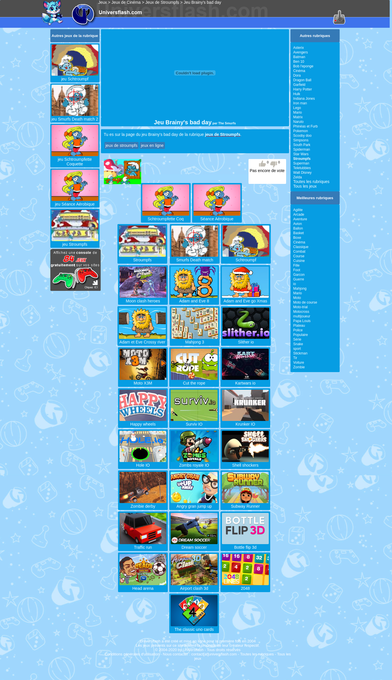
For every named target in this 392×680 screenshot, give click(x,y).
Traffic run (142, 545)
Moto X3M (142, 380)
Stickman (300, 353)
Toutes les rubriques (311, 181)
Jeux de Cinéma (126, 2)
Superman (301, 163)
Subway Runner (245, 504)
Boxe (297, 238)
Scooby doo (302, 136)
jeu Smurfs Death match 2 (74, 116)
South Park (301, 145)
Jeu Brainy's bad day (202, 2)
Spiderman (301, 149)
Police (298, 330)
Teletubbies (302, 168)
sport (297, 349)
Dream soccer (194, 545)
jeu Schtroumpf (74, 76)
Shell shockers (245, 463)
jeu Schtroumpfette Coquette (74, 159)
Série (297, 339)
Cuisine (299, 261)
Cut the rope (194, 380)
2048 (245, 586)
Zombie (299, 367)
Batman (299, 57)
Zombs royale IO (194, 463)
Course (299, 256)
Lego (297, 108)
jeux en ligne (152, 145)
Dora (297, 75)
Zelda (297, 177)
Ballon (298, 228)
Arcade (298, 214)
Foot (296, 270)
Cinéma (299, 71)
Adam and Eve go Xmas (245, 298)
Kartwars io (245, 380)
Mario (297, 112)
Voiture (298, 363)
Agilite (298, 210)
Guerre (298, 279)
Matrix (298, 117)
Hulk (296, 94)
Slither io (245, 339)
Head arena (142, 586)
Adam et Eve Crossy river (142, 339)
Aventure (300, 219)
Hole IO (142, 463)
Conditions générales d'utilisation (132, 654)
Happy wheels (142, 421)
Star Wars (301, 154)
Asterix (298, 48)
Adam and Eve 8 (194, 298)
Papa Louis (302, 321)
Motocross (301, 312)
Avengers (300, 52)
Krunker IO (245, 421)
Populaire (300, 335)
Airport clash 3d (194, 586)
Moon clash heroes (142, 298)
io (294, 284)
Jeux (102, 2)
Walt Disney (302, 173)
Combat (299, 252)
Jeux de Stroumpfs (162, 2)
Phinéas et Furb (305, 126)
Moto (297, 298)
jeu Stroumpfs (74, 242)
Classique (301, 247)
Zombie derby (142, 504)
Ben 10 (298, 62)
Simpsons (301, 140)
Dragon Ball (302, 80)
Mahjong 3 (194, 339)
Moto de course (305, 302)
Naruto (298, 122)
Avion (297, 224)
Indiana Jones (304, 99)
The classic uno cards (194, 627)
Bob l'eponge (303, 66)
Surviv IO (194, 421)
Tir (295, 358)
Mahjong (300, 289)
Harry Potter (302, 89)
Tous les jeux (305, 186)
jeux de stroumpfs (122, 145)
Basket (298, 233)
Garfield (299, 85)
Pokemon (300, 131)
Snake (298, 344)
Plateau (299, 326)
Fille (296, 265)
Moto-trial (300, 307)
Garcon (299, 275)
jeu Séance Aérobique (74, 201)
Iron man (300, 103)
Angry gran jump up (194, 504)
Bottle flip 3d (245, 545)
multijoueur (301, 316)
